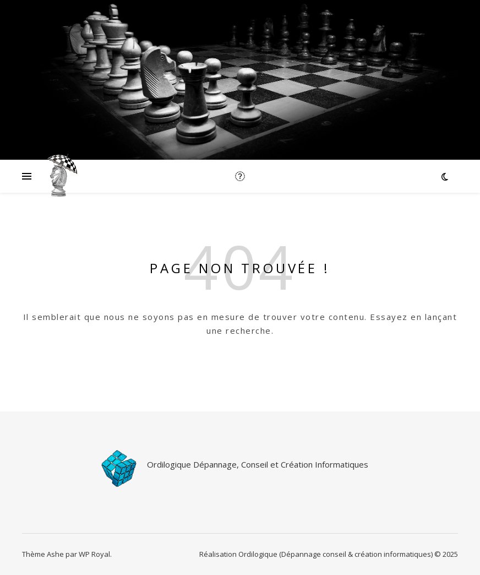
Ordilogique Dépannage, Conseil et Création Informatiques (257, 464)
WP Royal (94, 554)
